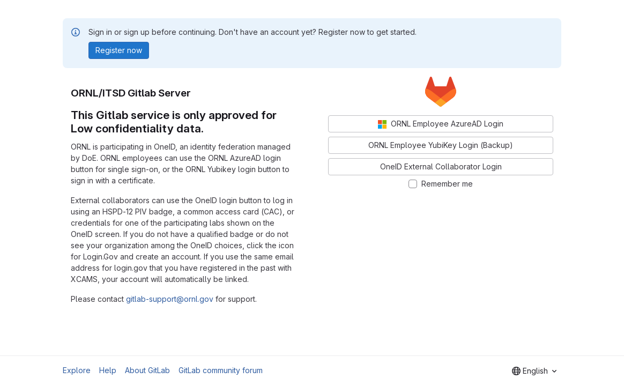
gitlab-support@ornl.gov (169, 298)
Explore (77, 370)
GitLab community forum (221, 370)
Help (107, 370)
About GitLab (147, 370)
